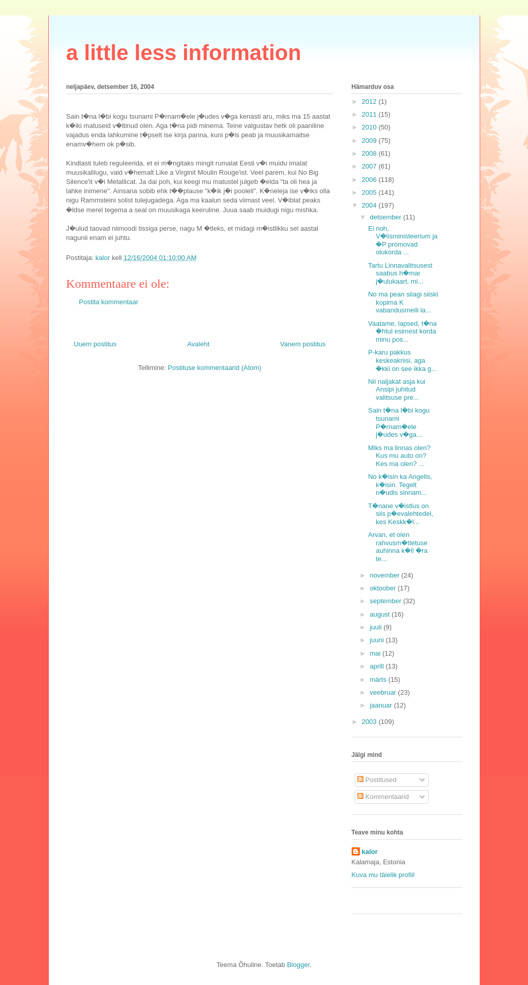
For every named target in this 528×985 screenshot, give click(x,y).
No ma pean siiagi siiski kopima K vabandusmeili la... (403, 302)
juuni (378, 640)
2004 (370, 205)
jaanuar (382, 705)
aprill (378, 666)
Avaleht (198, 344)
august (381, 614)
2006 (370, 179)
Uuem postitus (95, 344)
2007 (370, 166)
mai (376, 653)
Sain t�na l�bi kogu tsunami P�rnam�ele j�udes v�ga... (399, 422)
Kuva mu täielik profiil (383, 875)
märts (379, 679)
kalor (370, 852)
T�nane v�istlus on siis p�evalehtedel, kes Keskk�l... (400, 514)
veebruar (384, 692)
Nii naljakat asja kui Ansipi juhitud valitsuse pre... (396, 389)
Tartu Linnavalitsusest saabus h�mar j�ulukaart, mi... (400, 273)
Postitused (376, 780)
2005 (370, 192)
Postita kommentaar (109, 302)
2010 (370, 127)
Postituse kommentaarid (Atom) (214, 367)
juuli (377, 627)
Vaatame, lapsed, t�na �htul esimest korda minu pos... (402, 331)
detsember (386, 217)
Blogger (298, 965)
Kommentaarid (383, 797)
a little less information (183, 53)
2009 (370, 140)
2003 (370, 722)
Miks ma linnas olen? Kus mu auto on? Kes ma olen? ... (399, 456)
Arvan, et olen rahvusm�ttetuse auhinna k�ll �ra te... (398, 547)
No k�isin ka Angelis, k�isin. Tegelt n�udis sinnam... (400, 484)
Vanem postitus (303, 344)
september (386, 601)
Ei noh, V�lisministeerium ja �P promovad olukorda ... (403, 240)
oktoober (383, 588)
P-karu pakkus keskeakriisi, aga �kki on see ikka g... (402, 360)
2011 (370, 114)
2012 (370, 101)
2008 (370, 153)
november (385, 575)
